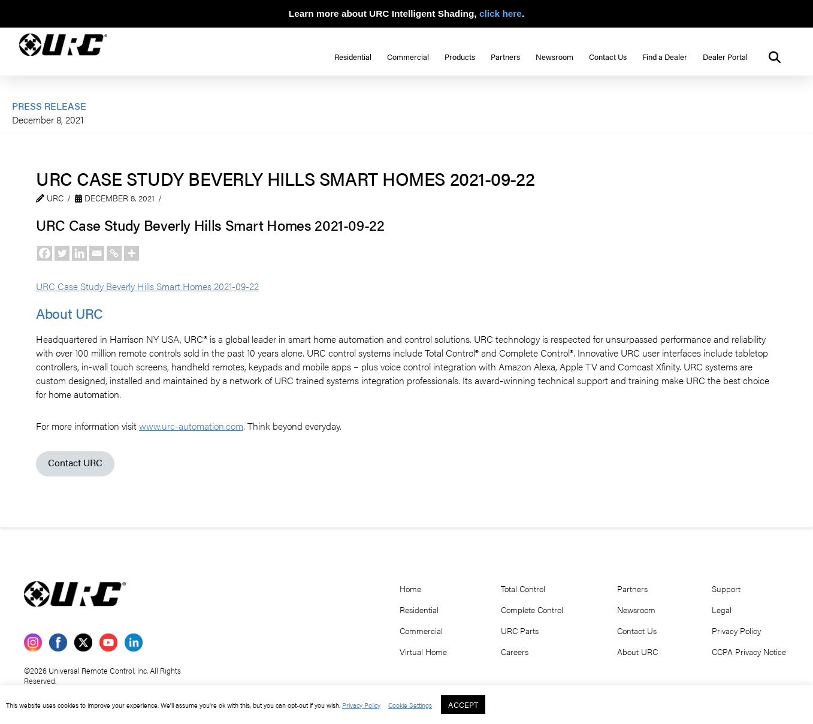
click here (500, 13)
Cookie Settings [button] (410, 705)
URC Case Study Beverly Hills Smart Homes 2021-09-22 (147, 286)
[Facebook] (44, 253)
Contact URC (75, 462)
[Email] (96, 253)
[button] (774, 57)
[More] (131, 253)
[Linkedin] (79, 253)
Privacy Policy (361, 705)
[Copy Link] (114, 253)
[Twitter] (62, 253)
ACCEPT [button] (463, 704)
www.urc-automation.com (191, 426)
